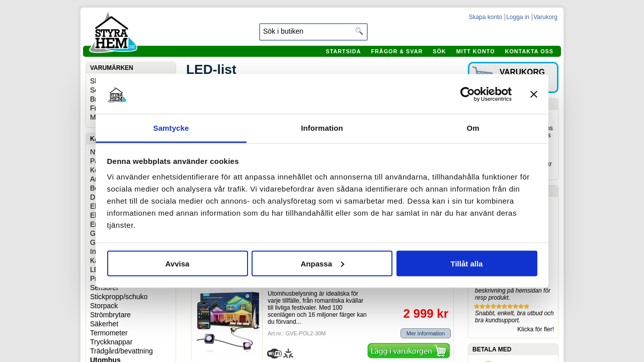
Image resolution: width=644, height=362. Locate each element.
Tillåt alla (467, 263)
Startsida (343, 51)
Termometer (109, 333)
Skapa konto (485, 17)
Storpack (104, 306)
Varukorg (545, 17)
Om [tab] (472, 128)
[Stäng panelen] (533, 94)
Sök (439, 51)
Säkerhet (104, 324)
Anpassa (322, 263)
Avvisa (178, 263)
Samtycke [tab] (171, 128)
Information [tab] (322, 128)
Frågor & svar (397, 51)
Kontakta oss (529, 51)
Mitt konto (475, 51)
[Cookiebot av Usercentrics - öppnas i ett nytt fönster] (468, 94)
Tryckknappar (111, 342)
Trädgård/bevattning (121, 351)
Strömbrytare (110, 315)
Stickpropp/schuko (118, 297)
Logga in (517, 17)
